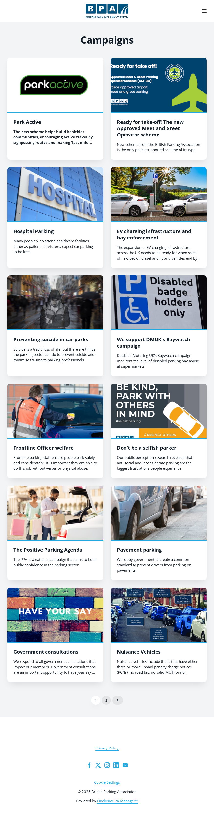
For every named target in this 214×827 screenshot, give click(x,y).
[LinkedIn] (116, 765)
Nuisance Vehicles (139, 651)
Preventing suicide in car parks (50, 339)
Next (117, 700)
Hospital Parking (33, 231)
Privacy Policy (107, 748)
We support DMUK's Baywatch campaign (153, 342)
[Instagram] (107, 765)
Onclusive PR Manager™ (117, 800)
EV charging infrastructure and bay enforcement (154, 234)
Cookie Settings (107, 782)
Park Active (27, 122)
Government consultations (45, 651)
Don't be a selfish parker (146, 447)
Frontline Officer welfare (43, 447)
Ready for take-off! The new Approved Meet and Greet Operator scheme (150, 128)
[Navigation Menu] (204, 11)
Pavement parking (139, 549)
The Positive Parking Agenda (47, 549)
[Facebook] (89, 765)
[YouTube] (125, 765)
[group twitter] (98, 765)
